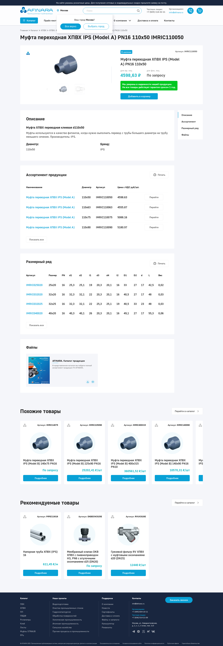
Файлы (185, 134)
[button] (62, 10)
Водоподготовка (60, 604)
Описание (186, 115)
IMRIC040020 (34, 313)
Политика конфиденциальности (154, 643)
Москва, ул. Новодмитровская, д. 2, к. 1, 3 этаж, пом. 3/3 (144, 624)
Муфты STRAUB (28, 631)
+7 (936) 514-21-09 (140, 617)
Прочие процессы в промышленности (71, 631)
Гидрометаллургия (62, 612)
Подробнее (41, 478)
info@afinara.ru (176, 12)
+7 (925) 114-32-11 (156, 12)
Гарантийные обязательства (191, 643)
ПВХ (22, 604)
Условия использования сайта (132, 643)
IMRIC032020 (34, 294)
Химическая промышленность (67, 619)
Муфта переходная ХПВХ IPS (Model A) (50, 197)
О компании (107, 604)
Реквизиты (107, 627)
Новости (106, 608)
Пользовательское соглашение (110, 643)
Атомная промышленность (66, 623)
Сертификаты (108, 612)
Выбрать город (96, 26)
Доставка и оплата (111, 615)
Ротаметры (25, 619)
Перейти (154, 197)
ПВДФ (23, 615)
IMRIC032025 (34, 303)
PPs (22, 635)
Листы (23, 627)
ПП (21, 612)
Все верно (70, 26)
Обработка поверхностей (64, 615)
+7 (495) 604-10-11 (140, 612)
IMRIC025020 (34, 285)
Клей (22, 623)
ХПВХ (23, 608)
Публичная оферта (173, 643)
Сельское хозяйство (62, 627)
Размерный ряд (190, 128)
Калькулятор (108, 623)
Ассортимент (189, 121)
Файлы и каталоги (110, 619)
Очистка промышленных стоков (68, 608)
